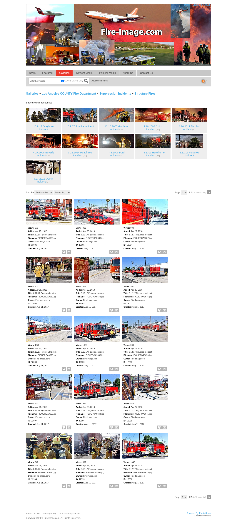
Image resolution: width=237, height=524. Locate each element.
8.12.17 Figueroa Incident (189, 154)
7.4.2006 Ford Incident (116, 154)
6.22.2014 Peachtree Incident (80, 154)
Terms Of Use (32, 513)
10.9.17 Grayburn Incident (44, 128)
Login (187, 5)
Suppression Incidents (115, 93)
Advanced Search (99, 81)
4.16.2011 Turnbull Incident (189, 128)
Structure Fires (145, 93)
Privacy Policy (49, 513)
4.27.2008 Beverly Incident (43, 154)
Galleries (64, 72)
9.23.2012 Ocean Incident (43, 180)
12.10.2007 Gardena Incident (116, 128)
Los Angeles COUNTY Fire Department (69, 93)
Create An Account (202, 5)
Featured (47, 72)
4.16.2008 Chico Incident (152, 128)
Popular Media (107, 72)
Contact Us (146, 72)
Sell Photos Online (202, 516)
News (32, 72)
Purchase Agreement (69, 513)
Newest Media (84, 72)
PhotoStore (205, 513)
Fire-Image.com (51, 518)
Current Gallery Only (73, 81)
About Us (128, 72)
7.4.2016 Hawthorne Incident (153, 154)
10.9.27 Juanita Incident (80, 126)
